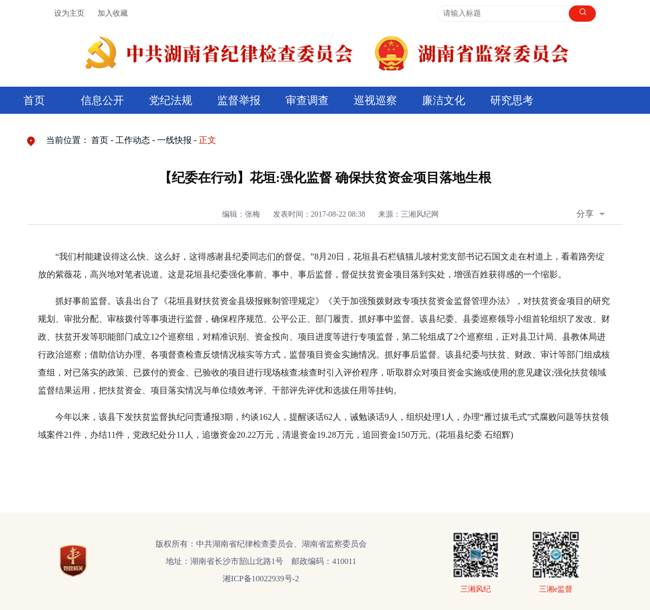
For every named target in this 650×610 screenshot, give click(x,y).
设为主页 (69, 13)
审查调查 (307, 100)
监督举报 (239, 100)
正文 (207, 140)
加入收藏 (113, 13)
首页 (34, 100)
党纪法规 (170, 100)
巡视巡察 (375, 100)
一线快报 (174, 140)
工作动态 (132, 140)
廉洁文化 (443, 100)
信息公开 (102, 100)
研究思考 (512, 100)
